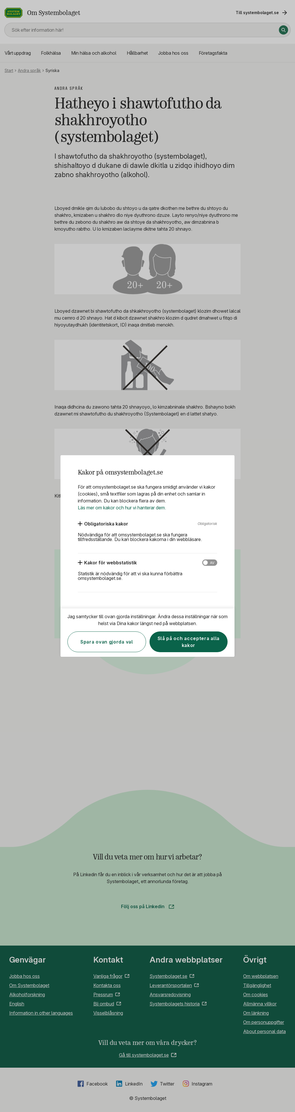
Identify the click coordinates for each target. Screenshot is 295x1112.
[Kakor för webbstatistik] (107, 562)
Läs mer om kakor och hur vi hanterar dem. (122, 508)
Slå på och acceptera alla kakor (189, 641)
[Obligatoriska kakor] (103, 523)
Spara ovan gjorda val (106, 642)
